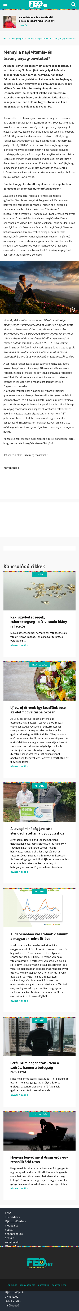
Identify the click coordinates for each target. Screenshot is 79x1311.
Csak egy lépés (16, 38)
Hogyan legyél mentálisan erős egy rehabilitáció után (39, 1159)
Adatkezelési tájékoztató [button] (13, 1303)
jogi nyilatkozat (27, 1284)
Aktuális (39, 786)
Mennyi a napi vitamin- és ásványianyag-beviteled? (52, 38)
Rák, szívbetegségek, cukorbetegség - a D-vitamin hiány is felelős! (38, 621)
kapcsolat (12, 1284)
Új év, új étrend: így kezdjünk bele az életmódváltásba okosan (38, 709)
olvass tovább (19, 645)
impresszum (43, 1284)
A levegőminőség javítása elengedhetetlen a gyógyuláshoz (37, 830)
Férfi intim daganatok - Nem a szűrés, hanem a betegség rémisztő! (34, 1067)
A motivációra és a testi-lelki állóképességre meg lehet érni (37, 19)
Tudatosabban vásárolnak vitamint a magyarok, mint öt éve (39, 936)
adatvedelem (59, 1284)
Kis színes (39, 574)
